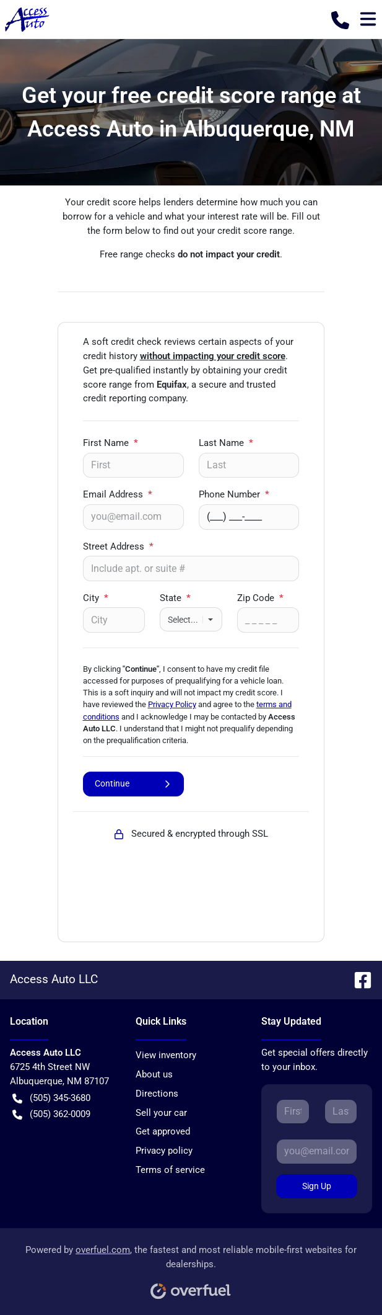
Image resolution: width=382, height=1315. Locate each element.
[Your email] (133, 516)
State (175, 598)
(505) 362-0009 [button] (51, 1114)
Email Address (117, 494)
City (95, 598)
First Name (110, 442)
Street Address (118, 546)
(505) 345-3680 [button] (51, 1098)
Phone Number (234, 494)
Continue (133, 783)
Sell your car (161, 1112)
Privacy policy (164, 1150)
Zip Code (260, 598)
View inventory (166, 1055)
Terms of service (170, 1169)
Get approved (163, 1131)
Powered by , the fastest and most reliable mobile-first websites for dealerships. (191, 1267)
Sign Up (316, 1186)
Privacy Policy (172, 704)
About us (154, 1074)
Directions (157, 1093)
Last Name (226, 442)
